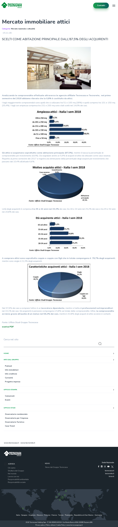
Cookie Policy (60, 525)
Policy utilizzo (50, 525)
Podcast (8, 366)
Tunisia (60, 515)
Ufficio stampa (10, 390)
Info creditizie (11, 374)
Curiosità (9, 378)
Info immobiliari (12, 370)
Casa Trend (10, 426)
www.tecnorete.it (28, 443)
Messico (40, 515)
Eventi (7, 400)
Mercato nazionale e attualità (23, 29)
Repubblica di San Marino (83, 515)
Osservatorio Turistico (14, 422)
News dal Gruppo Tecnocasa (56, 467)
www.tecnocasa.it (11, 443)
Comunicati (10, 396)
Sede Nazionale (108, 462)
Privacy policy (40, 525)
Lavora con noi (13, 476)
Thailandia (69, 515)
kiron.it (111, 476)
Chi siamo (11, 468)
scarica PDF (8, 326)
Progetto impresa (12, 382)
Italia (18, 515)
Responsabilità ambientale (18, 479)
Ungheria (32, 515)
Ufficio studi (9, 408)
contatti (101, 5)
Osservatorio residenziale (16, 414)
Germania (98, 515)
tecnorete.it (109, 473)
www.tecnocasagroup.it (75, 525)
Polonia (47, 515)
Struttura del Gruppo (16, 471)
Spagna (24, 515)
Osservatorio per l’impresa (16, 418)
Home (6, 353)
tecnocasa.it (109, 471)
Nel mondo (12, 474)
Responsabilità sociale (17, 482)
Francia (54, 515)
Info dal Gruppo (11, 360)
